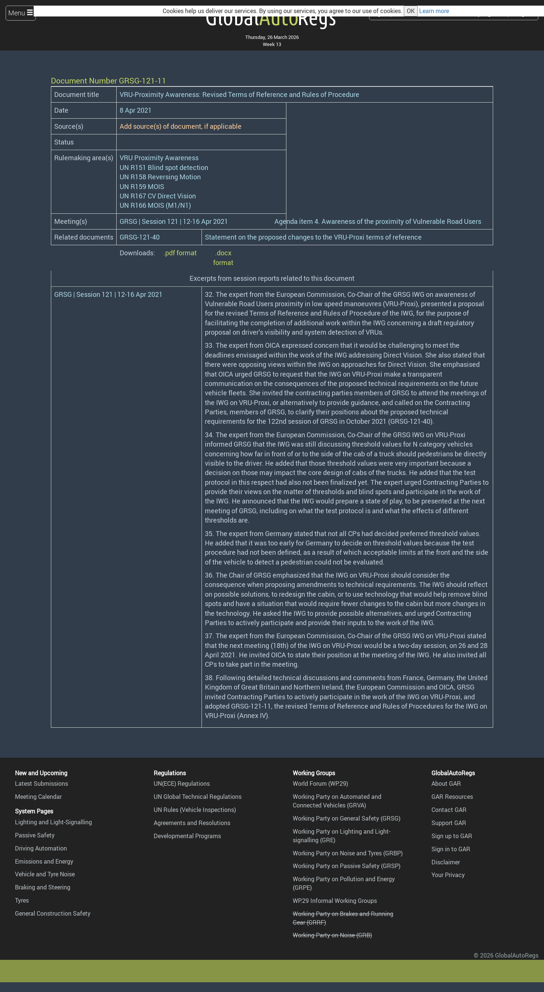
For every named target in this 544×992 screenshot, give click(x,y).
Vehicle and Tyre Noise (45, 874)
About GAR (446, 783)
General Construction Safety (52, 913)
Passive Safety (35, 835)
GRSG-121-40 (140, 236)
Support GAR (448, 823)
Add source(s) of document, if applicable (181, 126)
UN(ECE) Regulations (182, 783)
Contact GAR (449, 810)
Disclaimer (445, 862)
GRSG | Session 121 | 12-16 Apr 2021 (174, 221)
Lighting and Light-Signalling (53, 822)
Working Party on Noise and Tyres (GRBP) (348, 853)
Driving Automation (41, 848)
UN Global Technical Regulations (198, 796)
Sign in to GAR (450, 849)
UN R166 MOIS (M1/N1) (155, 205)
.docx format (223, 257)
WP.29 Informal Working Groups (335, 901)
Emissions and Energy (44, 861)
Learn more (434, 11)
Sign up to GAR (451, 836)
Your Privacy (448, 875)
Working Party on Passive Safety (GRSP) (346, 866)
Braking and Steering (42, 887)
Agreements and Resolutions (192, 823)
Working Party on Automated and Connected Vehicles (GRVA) (337, 800)
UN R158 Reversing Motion (160, 176)
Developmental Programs (187, 836)
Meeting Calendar (38, 796)
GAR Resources (452, 796)
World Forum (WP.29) (320, 783)
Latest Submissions (41, 783)
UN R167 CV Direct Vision (158, 195)
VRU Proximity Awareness (159, 157)
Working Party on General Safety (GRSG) (346, 818)
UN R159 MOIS (142, 186)
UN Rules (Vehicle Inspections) (195, 810)
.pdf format (180, 252)
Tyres (22, 900)
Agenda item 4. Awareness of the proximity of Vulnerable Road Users (377, 221)
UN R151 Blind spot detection (164, 167)
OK (411, 11)
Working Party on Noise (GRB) (332, 935)
